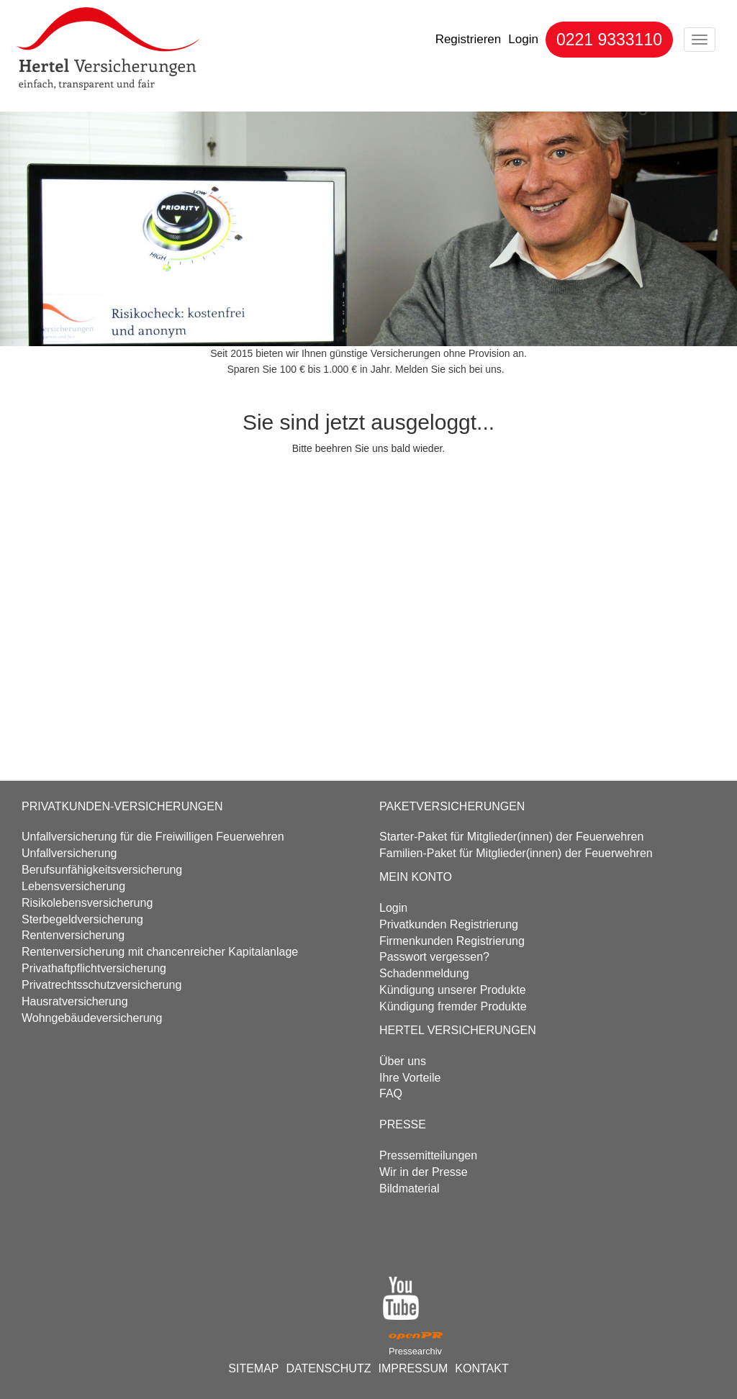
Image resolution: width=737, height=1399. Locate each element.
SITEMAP (253, 1368)
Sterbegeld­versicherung (82, 919)
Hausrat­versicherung (75, 1001)
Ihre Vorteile (409, 1078)
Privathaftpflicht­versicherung (94, 968)
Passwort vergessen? (434, 957)
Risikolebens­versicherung (87, 903)
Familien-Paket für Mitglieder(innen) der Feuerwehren (516, 853)
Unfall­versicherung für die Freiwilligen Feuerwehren (153, 836)
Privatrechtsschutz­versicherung (101, 985)
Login (523, 39)
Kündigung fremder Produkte (453, 1006)
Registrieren (468, 39)
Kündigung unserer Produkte (452, 990)
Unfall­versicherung (69, 853)
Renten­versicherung (73, 935)
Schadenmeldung (424, 973)
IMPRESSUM (413, 1368)
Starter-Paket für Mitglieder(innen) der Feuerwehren (511, 836)
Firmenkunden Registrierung (452, 941)
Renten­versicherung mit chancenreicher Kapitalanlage (160, 952)
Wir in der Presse (423, 1172)
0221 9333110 (609, 39)
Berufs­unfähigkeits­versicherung (102, 870)
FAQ (390, 1093)
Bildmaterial (409, 1188)
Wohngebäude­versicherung (92, 1018)
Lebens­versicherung (73, 886)
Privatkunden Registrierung (448, 924)
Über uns (402, 1061)
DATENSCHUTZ (328, 1368)
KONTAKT (481, 1368)
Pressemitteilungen (428, 1155)
